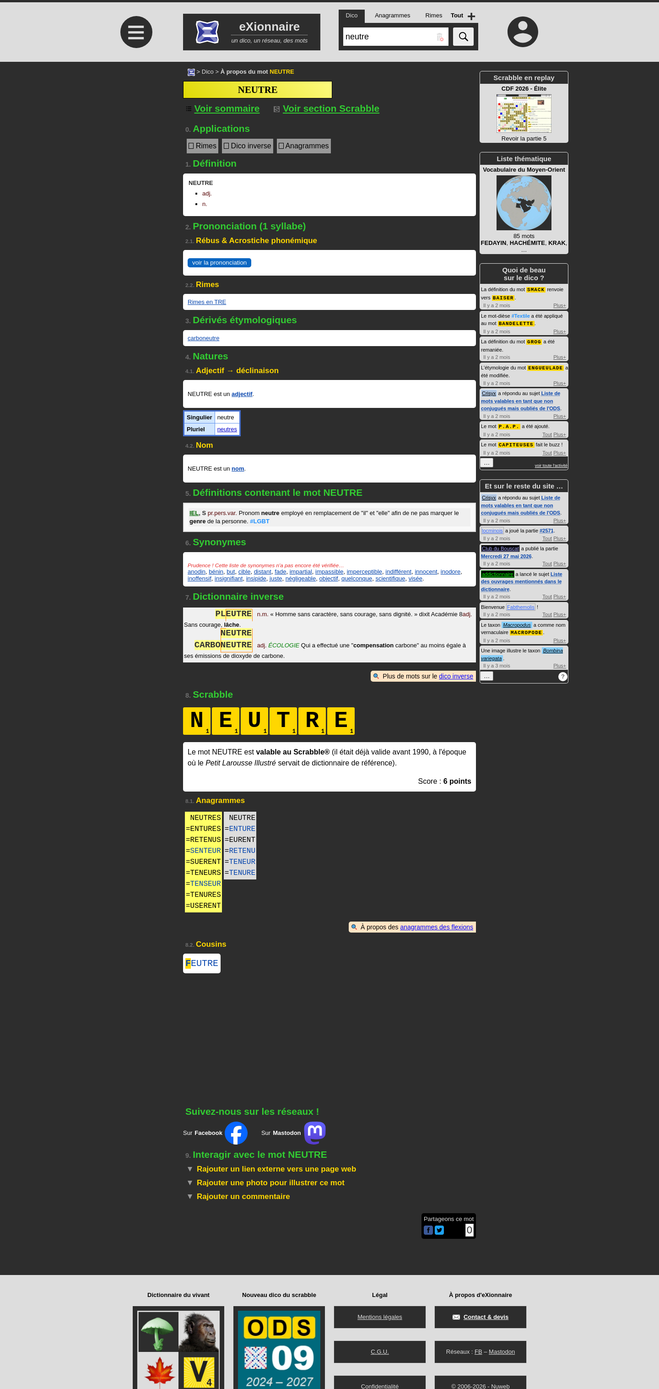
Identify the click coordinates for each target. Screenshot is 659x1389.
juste (276, 578)
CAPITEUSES (516, 441)
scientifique (390, 578)
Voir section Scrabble (326, 108)
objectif (328, 578)
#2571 (547, 527)
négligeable (301, 578)
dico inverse (456, 676)
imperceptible (364, 571)
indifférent (398, 571)
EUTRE (201, 964)
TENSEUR (205, 884)
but (231, 571)
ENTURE (242, 829)
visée (415, 578)
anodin (196, 571)
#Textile (521, 315)
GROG (534, 339)
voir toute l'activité (551, 462)
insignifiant (229, 578)
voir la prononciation (219, 262)
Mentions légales (379, 1316)
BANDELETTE (516, 322)
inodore (450, 571)
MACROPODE (526, 628)
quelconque (356, 578)
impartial (301, 571)
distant (262, 571)
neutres (227, 429)
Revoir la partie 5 (524, 113)
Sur (215, 1134)
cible (244, 571)
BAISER (503, 296)
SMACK (536, 289)
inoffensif (199, 578)
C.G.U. (380, 1351)
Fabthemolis (521, 604)
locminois (492, 527)
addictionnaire (497, 571)
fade (280, 571)
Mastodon (502, 1351)
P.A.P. (509, 423)
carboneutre (203, 338)
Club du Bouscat (500, 545)
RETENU (242, 851)
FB (478, 1351)
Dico (208, 71)
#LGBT (260, 521)
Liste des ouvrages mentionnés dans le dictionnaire (521, 578)
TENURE (242, 873)
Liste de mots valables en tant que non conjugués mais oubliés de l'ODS (520, 398)
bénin (216, 571)
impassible (329, 571)
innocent (426, 571)
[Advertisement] (135, 138)
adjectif (242, 394)
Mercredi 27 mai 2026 (506, 553)
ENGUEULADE (545, 365)
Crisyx (489, 391)
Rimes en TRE (207, 301)
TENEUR (242, 862)
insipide (256, 578)
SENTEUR (205, 851)
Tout (547, 431)
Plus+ (559, 304)
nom (238, 468)
